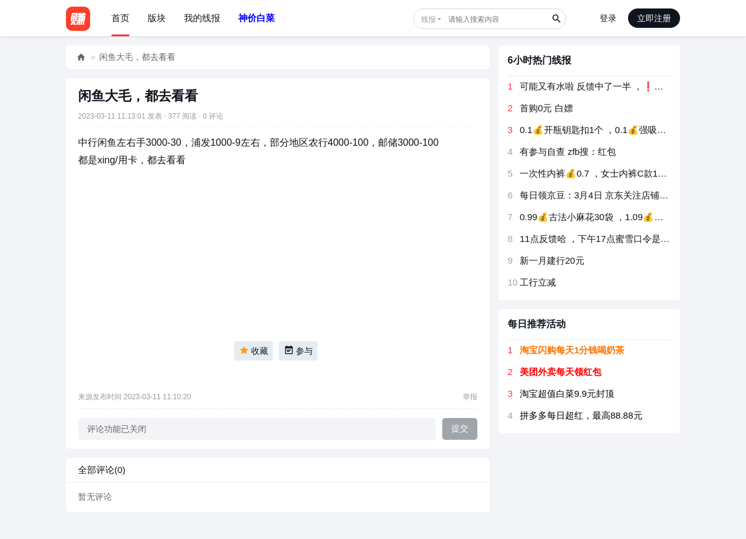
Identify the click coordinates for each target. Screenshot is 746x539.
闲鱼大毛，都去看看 (137, 57)
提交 (459, 428)
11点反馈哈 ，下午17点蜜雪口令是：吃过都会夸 (617, 239)
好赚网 (81, 57)
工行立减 (538, 282)
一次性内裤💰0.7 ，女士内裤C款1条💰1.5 (605, 173)
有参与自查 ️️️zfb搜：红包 (568, 151)
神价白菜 (256, 18)
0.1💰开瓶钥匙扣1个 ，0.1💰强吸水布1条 (605, 130)
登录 (608, 18)
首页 (120, 18)
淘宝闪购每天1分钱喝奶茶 (572, 350)
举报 (470, 397)
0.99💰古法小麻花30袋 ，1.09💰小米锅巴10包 (615, 217)
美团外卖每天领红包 (560, 372)
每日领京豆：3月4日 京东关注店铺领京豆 (603, 195)
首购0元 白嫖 (546, 108)
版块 (157, 18)
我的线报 (202, 18)
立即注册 (654, 18)
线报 (428, 19)
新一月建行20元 (552, 260)
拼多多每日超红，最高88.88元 (581, 415)
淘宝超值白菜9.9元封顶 (567, 393)
